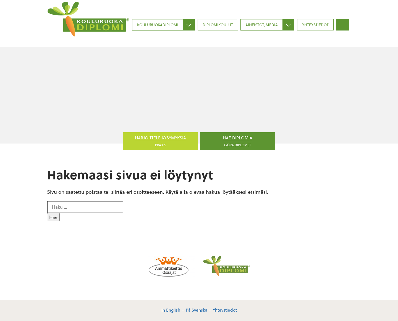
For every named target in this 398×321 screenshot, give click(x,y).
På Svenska (196, 310)
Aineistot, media (261, 25)
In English (170, 310)
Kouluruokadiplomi (157, 25)
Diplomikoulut (218, 25)
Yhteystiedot (315, 25)
